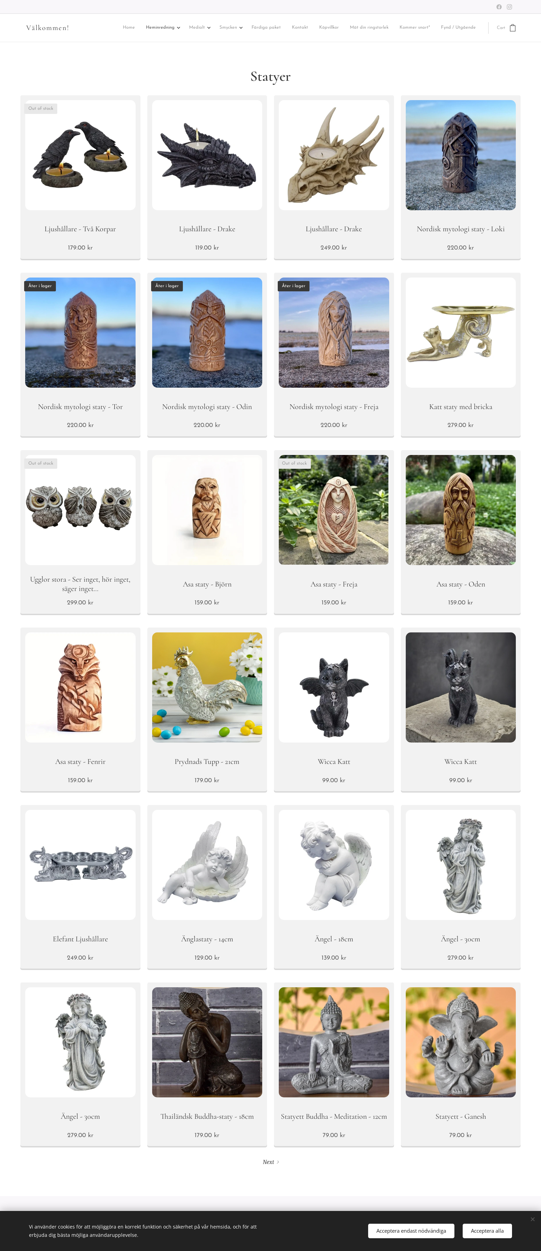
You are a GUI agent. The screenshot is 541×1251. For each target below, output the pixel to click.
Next (268, 1162)
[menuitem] (147, 28)
